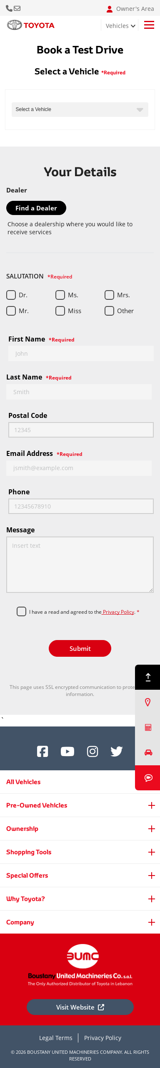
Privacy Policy (118, 611)
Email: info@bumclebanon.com (18, 8)
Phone (19, 491)
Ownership (22, 829)
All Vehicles (23, 782)
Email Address (44, 453)
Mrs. (123, 295)
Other (125, 310)
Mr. (24, 310)
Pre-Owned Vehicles (36, 805)
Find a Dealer (36, 208)
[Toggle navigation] (149, 25)
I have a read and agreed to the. (84, 612)
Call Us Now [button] (10, 8)
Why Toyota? (25, 899)
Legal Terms (55, 1038)
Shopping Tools (28, 852)
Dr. (23, 295)
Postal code (27, 415)
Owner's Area (130, 9)
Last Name (39, 377)
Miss (74, 310)
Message (20, 529)
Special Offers (27, 875)
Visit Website (80, 1007)
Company (20, 922)
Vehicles (117, 26)
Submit (80, 648)
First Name (41, 339)
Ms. (73, 295)
